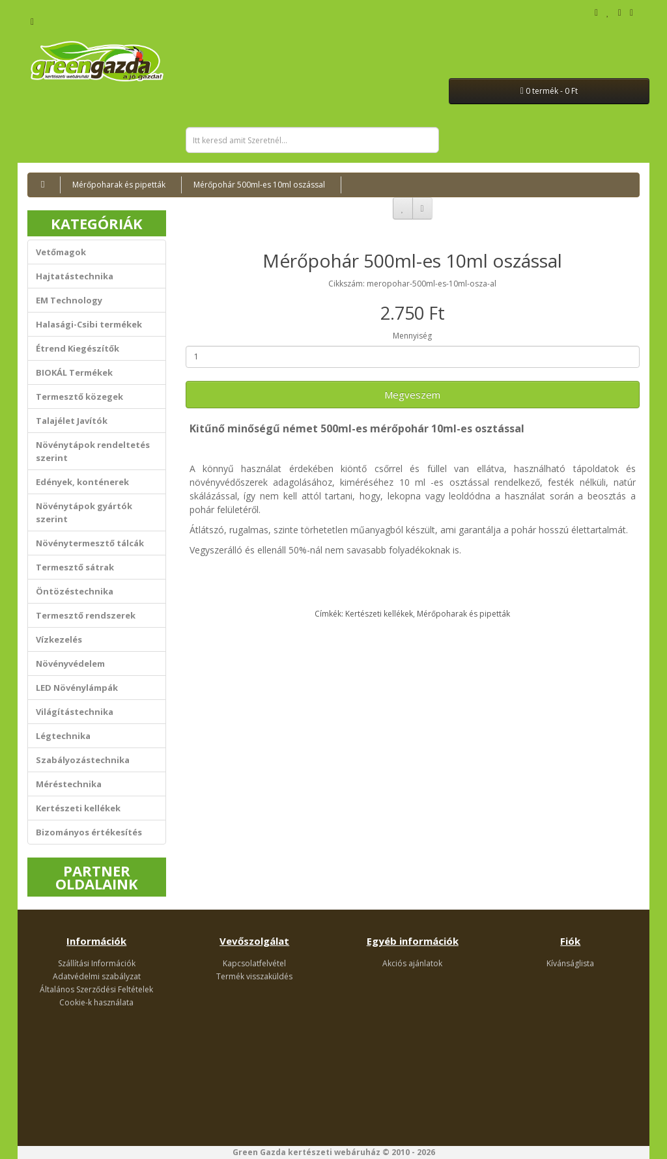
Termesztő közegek (79, 396)
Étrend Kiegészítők (77, 348)
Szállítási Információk (96, 963)
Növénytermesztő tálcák (90, 543)
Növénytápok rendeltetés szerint (93, 451)
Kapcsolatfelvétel (254, 963)
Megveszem (412, 394)
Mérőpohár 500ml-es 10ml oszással (259, 184)
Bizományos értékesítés (89, 832)
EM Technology (69, 300)
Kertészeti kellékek (78, 808)
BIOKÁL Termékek (74, 372)
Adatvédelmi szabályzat (97, 976)
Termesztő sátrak (75, 567)
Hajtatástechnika (74, 276)
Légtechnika (63, 736)
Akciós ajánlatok (412, 963)
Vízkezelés (59, 639)
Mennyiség (412, 335)
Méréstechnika (69, 784)
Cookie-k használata (96, 1002)
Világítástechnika (74, 712)
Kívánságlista (570, 963)
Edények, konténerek (82, 482)
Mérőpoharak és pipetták (118, 184)
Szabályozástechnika (83, 760)
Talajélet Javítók (71, 420)
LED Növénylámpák (77, 687)
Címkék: (330, 613)
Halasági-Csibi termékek (89, 324)
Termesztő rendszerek (85, 615)
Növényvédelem (70, 663)
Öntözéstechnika (74, 591)
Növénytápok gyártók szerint (84, 512)
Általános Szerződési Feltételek (96, 989)
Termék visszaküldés (254, 976)
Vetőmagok (61, 252)
